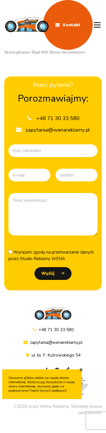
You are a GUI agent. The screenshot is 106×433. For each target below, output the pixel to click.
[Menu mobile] (97, 25)
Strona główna (16, 52)
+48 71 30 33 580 (53, 330)
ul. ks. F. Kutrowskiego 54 (53, 355)
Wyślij (47, 273)
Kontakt (68, 25)
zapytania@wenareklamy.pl (53, 342)
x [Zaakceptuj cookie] (81, 369)
